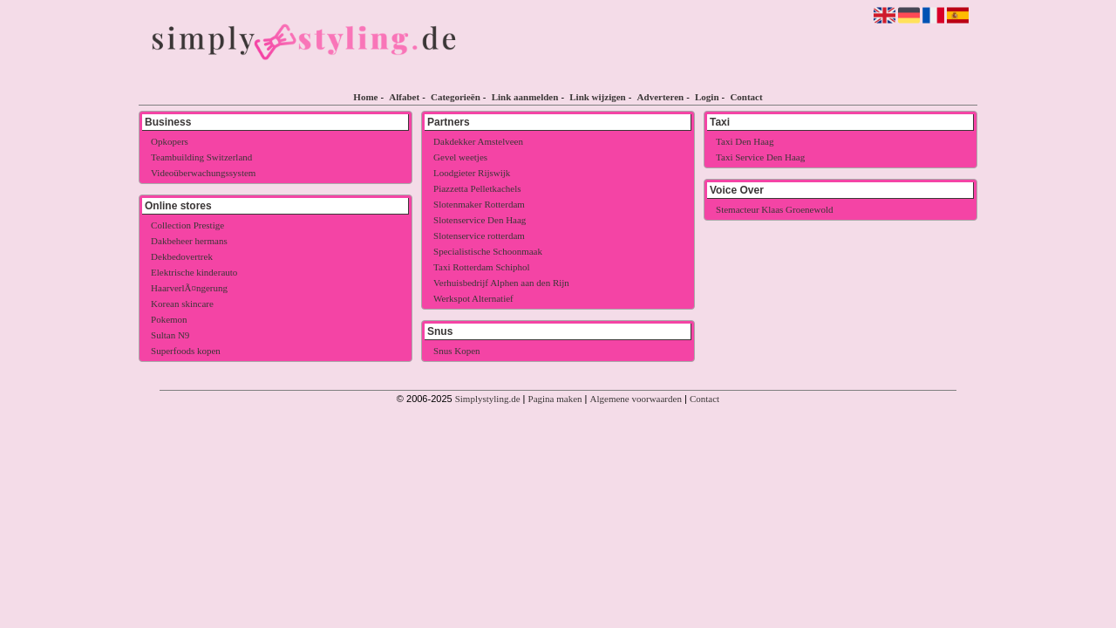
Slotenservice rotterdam (479, 235)
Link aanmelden (525, 97)
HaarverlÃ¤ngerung (189, 288)
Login (707, 97)
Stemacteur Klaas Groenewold (774, 209)
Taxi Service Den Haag (760, 157)
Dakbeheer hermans (189, 241)
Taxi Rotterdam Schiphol (481, 267)
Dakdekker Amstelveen (478, 141)
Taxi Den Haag (744, 141)
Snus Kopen (456, 350)
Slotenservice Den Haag (479, 220)
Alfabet (404, 97)
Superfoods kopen (186, 350)
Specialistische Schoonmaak (487, 251)
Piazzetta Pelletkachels (477, 188)
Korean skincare (182, 303)
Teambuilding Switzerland (201, 157)
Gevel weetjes (460, 157)
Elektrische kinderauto (194, 272)
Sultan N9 (170, 335)
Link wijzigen (597, 97)
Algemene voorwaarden (636, 398)
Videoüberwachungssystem (203, 172)
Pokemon (169, 319)
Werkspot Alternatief (473, 298)
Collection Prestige (187, 225)
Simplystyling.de (488, 398)
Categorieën (455, 97)
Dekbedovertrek (182, 256)
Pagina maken (555, 398)
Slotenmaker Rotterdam (479, 204)
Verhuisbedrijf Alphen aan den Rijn (501, 282)
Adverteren (660, 97)
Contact (746, 97)
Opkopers (169, 141)
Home (365, 97)
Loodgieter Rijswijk (471, 172)
